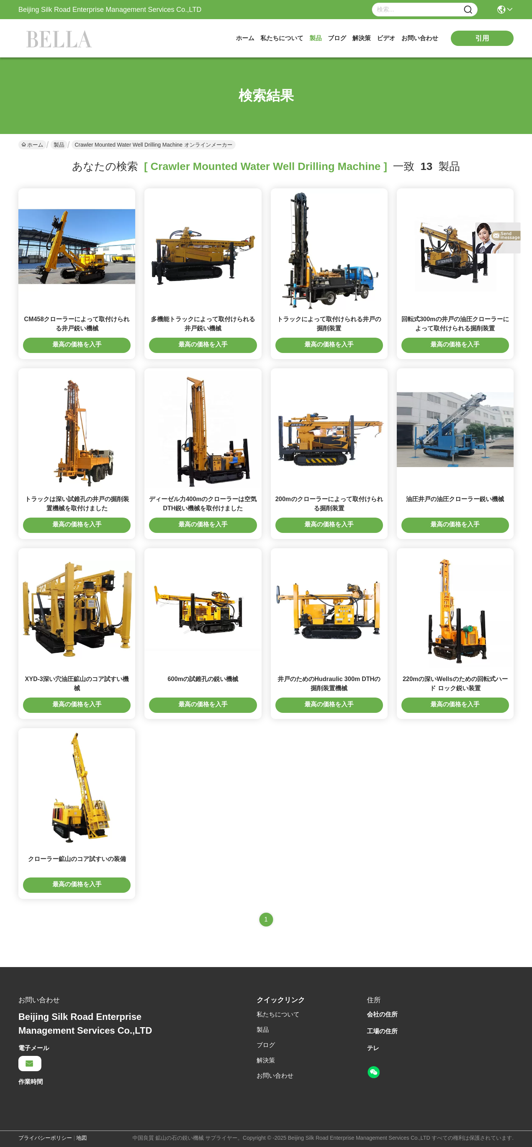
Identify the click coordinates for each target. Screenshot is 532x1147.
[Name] (468, 10)
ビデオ (386, 38)
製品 (315, 38)
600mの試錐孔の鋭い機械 (202, 679)
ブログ (337, 38)
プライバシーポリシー (45, 1138)
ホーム (245, 38)
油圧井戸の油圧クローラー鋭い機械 (455, 499)
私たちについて (281, 38)
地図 (81, 1138)
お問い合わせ (419, 38)
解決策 (361, 38)
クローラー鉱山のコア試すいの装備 (77, 859)
